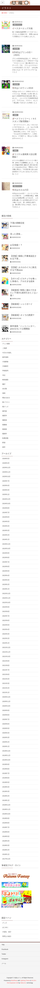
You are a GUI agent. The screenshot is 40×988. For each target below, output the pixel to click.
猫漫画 (4, 429)
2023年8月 (5, 557)
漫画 (15, 115)
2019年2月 (5, 796)
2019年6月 (5, 778)
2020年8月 (5, 715)
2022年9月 (5, 607)
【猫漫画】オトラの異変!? (22, 315)
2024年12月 (6, 499)
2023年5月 (5, 571)
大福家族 (5, 361)
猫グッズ (5, 406)
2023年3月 (5, 580)
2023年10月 (6, 548)
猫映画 (4, 420)
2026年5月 (5, 458)
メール (4, 963)
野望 (3, 442)
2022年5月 (5, 625)
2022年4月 (5, 629)
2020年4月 (5, 733)
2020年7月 (5, 719)
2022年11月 (6, 598)
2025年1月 (5, 494)
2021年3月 (5, 683)
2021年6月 (5, 674)
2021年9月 (5, 661)
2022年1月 (5, 643)
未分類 (16, 48)
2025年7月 (5, 481)
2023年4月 (5, 575)
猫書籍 (4, 425)
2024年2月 (5, 535)
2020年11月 (6, 701)
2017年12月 (6, 859)
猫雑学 (4, 433)
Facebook (5, 949)
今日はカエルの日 (20, 190)
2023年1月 (5, 589)
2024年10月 (6, 503)
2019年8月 (5, 769)
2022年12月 (6, 593)
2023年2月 (5, 584)
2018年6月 (5, 832)
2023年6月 (5, 566)
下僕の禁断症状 (17, 223)
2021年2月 (5, 688)
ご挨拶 (4, 348)
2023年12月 (6, 544)
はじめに (5, 927)
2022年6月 (5, 620)
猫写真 (4, 411)
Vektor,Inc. (23, 983)
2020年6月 (5, 724)
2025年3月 (5, 490)
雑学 (3, 447)
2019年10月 (6, 760)
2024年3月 (5, 530)
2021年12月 (6, 647)
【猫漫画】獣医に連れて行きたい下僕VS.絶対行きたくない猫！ (24, 293)
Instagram (5, 959)
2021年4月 (5, 679)
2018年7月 (5, 827)
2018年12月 (6, 805)
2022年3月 (5, 634)
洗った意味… (16, 234)
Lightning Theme (25, 980)
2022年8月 (5, 611)
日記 (3, 375)
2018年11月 (6, 809)
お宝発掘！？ (16, 245)
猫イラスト (17, 24)
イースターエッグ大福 (22, 28)
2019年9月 (5, 764)
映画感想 (5, 380)
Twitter (4, 954)
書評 (3, 384)
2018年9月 (5, 818)
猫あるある (6, 397)
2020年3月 (5, 737)
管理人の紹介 (6, 936)
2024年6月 (5, 517)
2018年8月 (5, 823)
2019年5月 (5, 782)
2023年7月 (5, 562)
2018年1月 (5, 854)
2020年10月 (6, 706)
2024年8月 (5, 508)
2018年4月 (5, 841)
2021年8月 (5, 665)
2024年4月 (5, 526)
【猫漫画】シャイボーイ (21, 304)
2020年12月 (6, 697)
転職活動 (5, 438)
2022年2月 (5, 638)
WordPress (14, 980)
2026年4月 (5, 463)
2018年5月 (5, 836)
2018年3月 (5, 845)
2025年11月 (6, 472)
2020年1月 (5, 746)
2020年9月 (5, 710)
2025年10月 (6, 476)
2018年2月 (5, 850)
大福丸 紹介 (6, 932)
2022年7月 (5, 616)
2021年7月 (5, 670)
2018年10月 (6, 814)
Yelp (3, 944)
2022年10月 (6, 602)
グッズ (4, 923)
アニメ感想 (6, 344)
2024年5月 (5, 521)
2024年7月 (5, 512)
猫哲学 (4, 415)
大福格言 (5, 366)
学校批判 (5, 370)
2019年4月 (5, 787)
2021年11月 (6, 652)
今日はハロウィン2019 (22, 88)
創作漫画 (5, 357)
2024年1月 (5, 539)
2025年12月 (6, 467)
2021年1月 (5, 692)
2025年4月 (5, 485)
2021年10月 (6, 656)
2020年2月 (5, 742)
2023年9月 (5, 553)
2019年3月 (5, 791)
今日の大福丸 (6, 352)
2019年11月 (6, 755)
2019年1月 (5, 800)
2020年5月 (5, 728)
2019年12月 (6, 751)
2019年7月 (5, 773)
